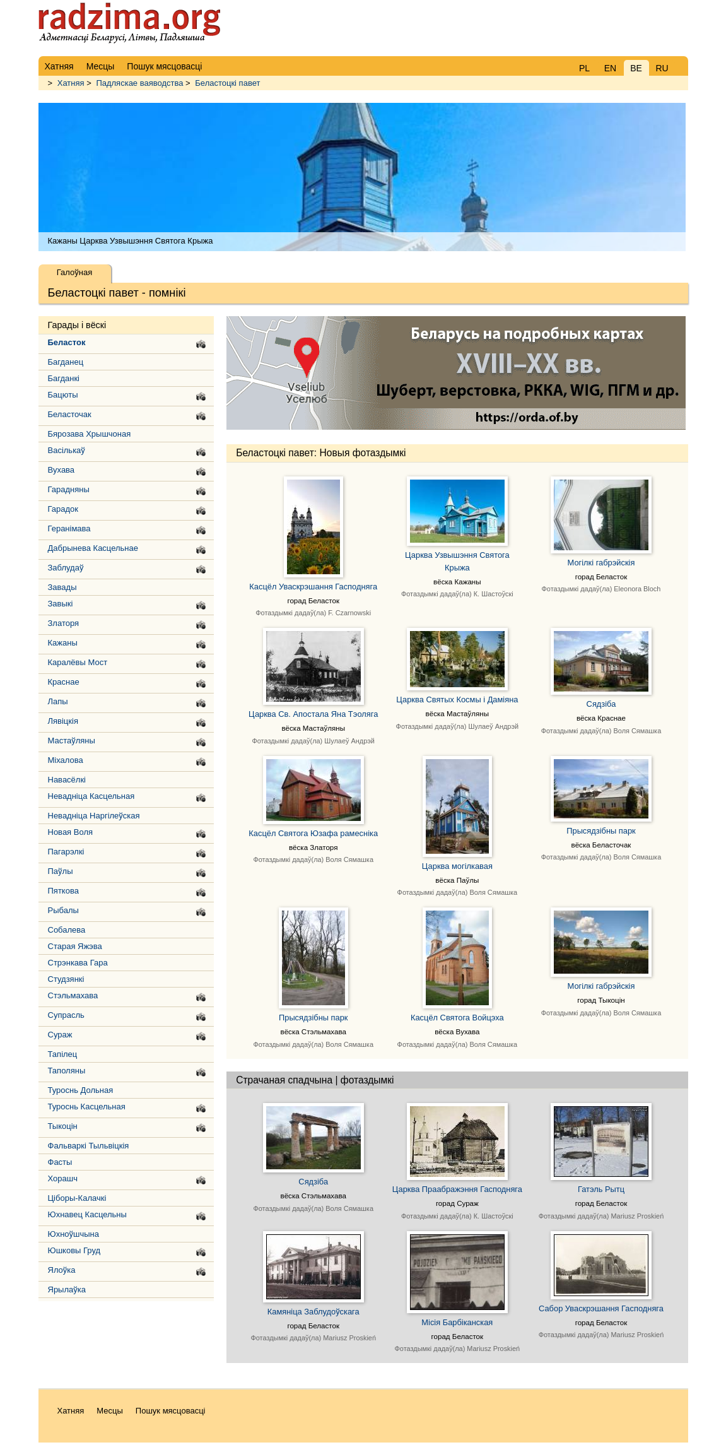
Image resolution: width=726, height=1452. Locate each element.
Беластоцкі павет (227, 83)
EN (610, 68)
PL (584, 68)
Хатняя (71, 83)
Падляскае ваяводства (139, 83)
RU (661, 68)
